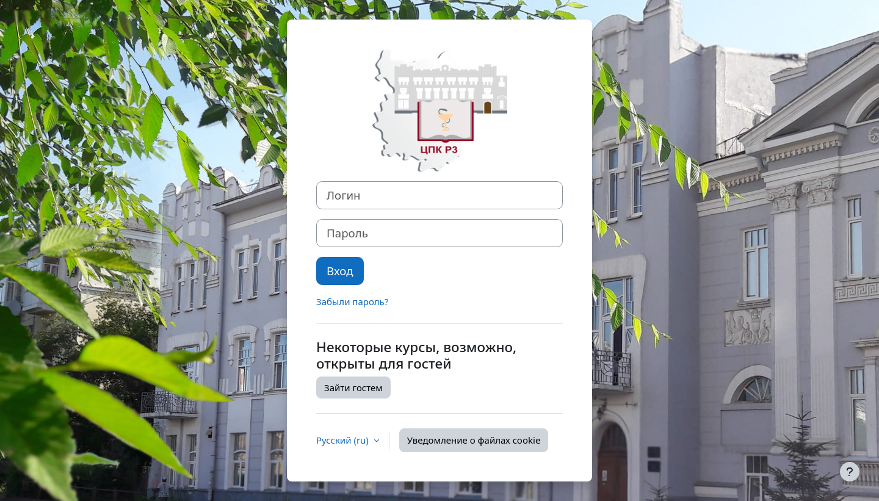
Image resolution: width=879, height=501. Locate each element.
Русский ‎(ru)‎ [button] (343, 440)
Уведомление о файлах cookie (474, 440)
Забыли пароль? (352, 301)
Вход (340, 270)
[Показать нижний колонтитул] (849, 471)
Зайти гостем (353, 387)
